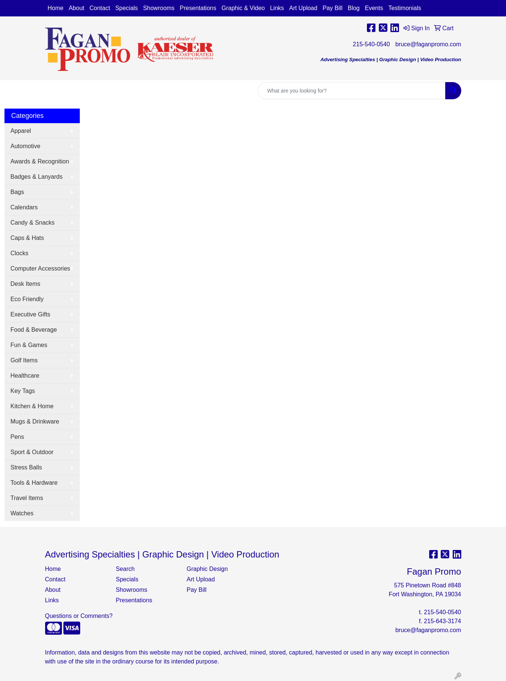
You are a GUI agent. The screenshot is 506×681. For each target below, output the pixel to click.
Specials (126, 8)
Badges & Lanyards (36, 177)
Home (56, 8)
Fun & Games (28, 345)
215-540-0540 (371, 44)
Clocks (19, 253)
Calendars (24, 207)
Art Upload (303, 8)
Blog (353, 8)
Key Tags (22, 391)
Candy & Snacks (32, 222)
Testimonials (404, 8)
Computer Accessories (40, 268)
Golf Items (24, 360)
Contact (99, 8)
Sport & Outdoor (32, 452)
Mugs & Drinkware (34, 421)
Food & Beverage (33, 330)
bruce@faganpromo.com (428, 44)
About (76, 8)
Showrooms (159, 8)
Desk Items (25, 284)
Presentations (198, 8)
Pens (17, 437)
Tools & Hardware (33, 482)
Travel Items (26, 498)
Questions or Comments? (79, 616)
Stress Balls (26, 467)
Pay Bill (332, 8)
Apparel (20, 131)
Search (125, 569)
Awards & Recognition (39, 161)
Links (277, 8)
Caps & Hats (27, 238)
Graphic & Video (243, 8)
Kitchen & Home (32, 406)
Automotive (25, 146)
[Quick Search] (352, 90)
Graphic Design (207, 569)
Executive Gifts (30, 314)
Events (374, 8)
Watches (22, 513)
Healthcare (24, 375)
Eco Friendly (27, 299)
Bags (17, 192)
